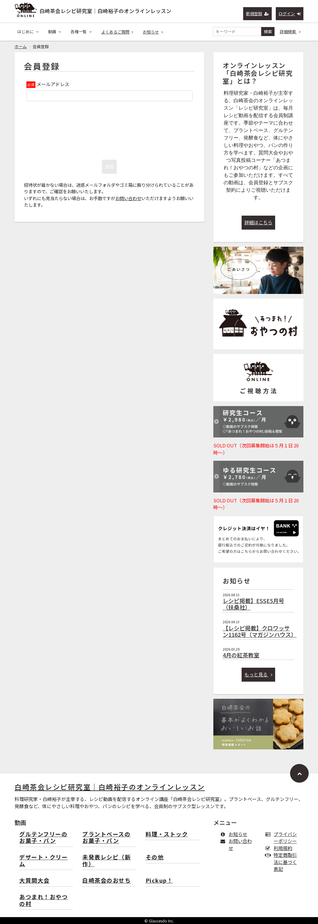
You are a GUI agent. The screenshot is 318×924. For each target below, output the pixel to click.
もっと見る (258, 674)
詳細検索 (290, 31)
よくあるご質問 (117, 32)
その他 (155, 857)
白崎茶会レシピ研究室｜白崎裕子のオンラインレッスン (105, 11)
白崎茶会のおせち (106, 880)
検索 (268, 31)
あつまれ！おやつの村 (43, 901)
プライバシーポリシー (282, 837)
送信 (109, 166)
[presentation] (109, 129)
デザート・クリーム (43, 861)
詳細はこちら (258, 222)
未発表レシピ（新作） (106, 861)
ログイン (290, 13)
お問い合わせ (128, 198)
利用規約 (280, 848)
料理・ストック (167, 834)
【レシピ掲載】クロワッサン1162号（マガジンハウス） (260, 631)
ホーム (21, 46)
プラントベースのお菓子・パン (106, 838)
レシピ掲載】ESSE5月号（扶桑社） (253, 604)
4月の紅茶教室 (241, 655)
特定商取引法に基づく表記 (282, 862)
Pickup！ (159, 880)
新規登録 (257, 13)
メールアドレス (53, 84)
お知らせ (153, 32)
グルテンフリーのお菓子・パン (43, 838)
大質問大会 (34, 880)
